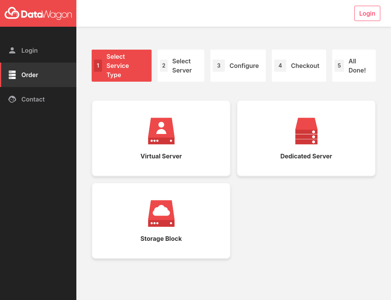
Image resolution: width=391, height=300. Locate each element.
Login (23, 50)
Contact (26, 99)
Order (23, 74)
